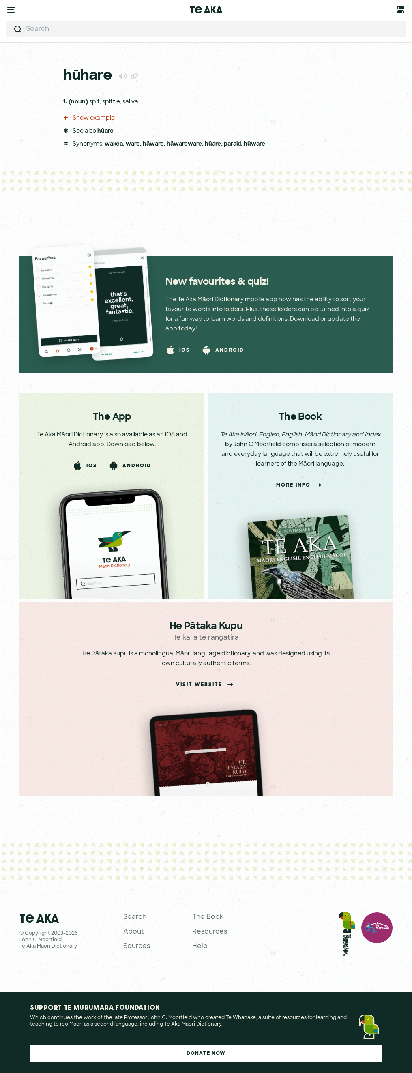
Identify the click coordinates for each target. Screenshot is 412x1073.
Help (200, 946)
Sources (136, 946)
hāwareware (184, 144)
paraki (232, 144)
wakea (114, 144)
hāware (153, 144)
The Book (207, 917)
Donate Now (206, 1053)
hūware (254, 144)
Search (134, 917)
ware (133, 144)
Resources (209, 932)
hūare (105, 131)
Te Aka (206, 10)
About (133, 932)
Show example (89, 118)
